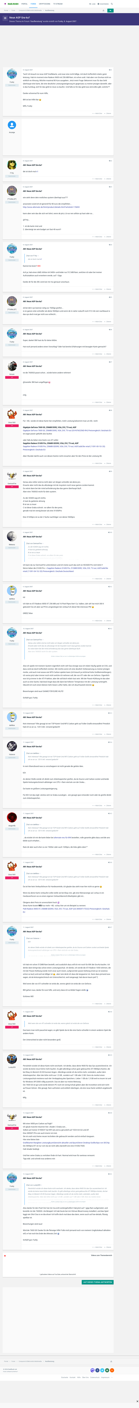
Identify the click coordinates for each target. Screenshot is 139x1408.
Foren (33, 4)
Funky (60, 21)
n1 (37, 171)
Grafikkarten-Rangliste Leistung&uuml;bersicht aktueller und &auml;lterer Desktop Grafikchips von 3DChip (66, 1143)
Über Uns (85, 1377)
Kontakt (72, 1377)
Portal (24, 4)
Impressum (105, 1377)
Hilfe (78, 1377)
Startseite (64, 1377)
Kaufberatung (36, 21)
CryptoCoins (44, 4)
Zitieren (108, 113)
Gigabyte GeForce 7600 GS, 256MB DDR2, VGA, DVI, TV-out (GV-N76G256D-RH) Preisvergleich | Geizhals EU (67, 430)
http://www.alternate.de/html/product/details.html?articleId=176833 (51, 207)
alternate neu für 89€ (62, 837)
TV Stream (57, 4)
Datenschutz (95, 1377)
